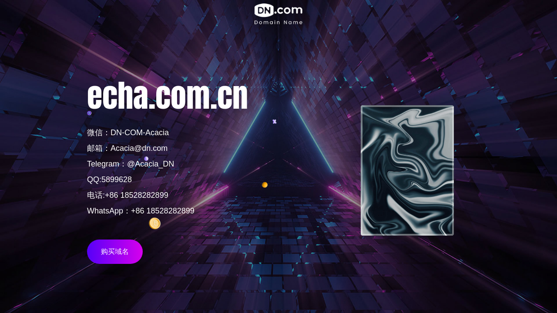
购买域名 (115, 251)
